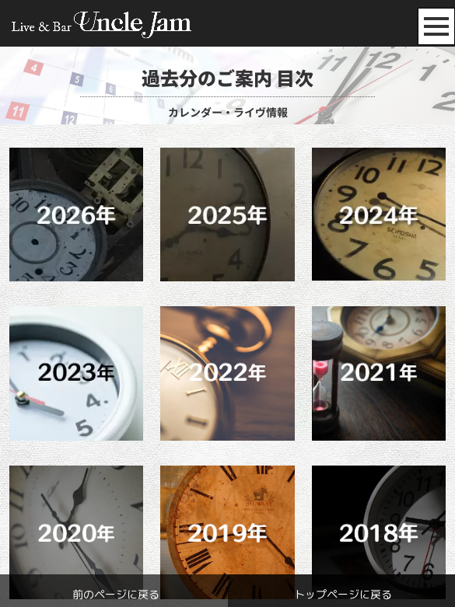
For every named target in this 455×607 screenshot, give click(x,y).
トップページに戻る (343, 594)
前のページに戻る (115, 594)
